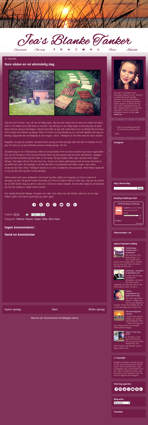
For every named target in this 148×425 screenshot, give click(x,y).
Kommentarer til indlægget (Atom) (61, 318)
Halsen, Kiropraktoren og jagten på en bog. (133, 293)
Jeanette (126, 208)
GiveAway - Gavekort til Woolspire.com (134, 272)
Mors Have (54, 219)
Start (55, 309)
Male (44, 219)
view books (138, 223)
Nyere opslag (13, 309)
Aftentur (20, 219)
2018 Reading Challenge (129, 203)
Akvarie (29, 219)
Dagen (37, 219)
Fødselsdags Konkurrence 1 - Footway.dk (132, 250)
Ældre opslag (96, 309)
